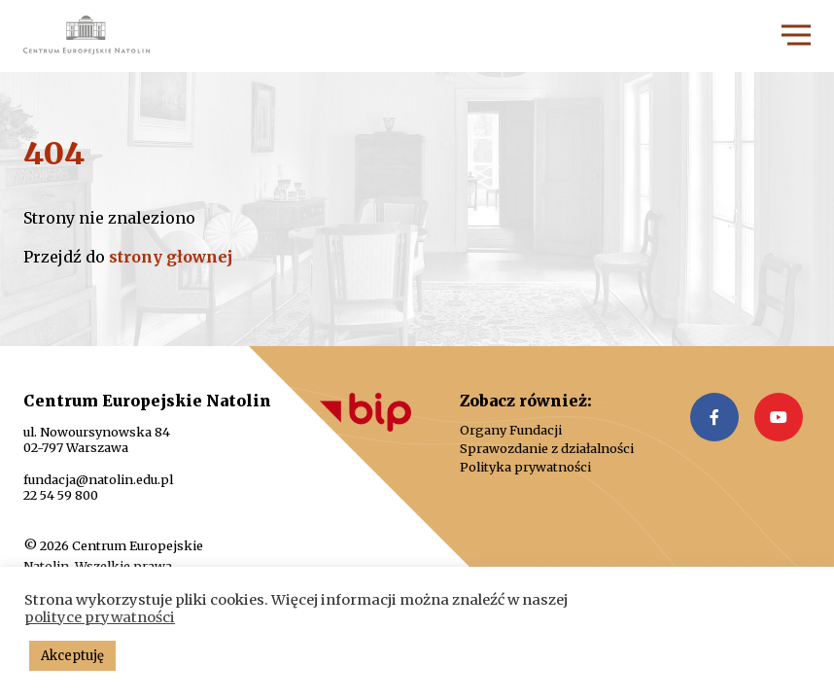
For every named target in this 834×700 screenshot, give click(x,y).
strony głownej (170, 256)
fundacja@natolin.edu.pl (98, 479)
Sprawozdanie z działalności (547, 448)
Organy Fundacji (511, 430)
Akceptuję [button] (72, 656)
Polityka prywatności (525, 467)
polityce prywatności (99, 617)
